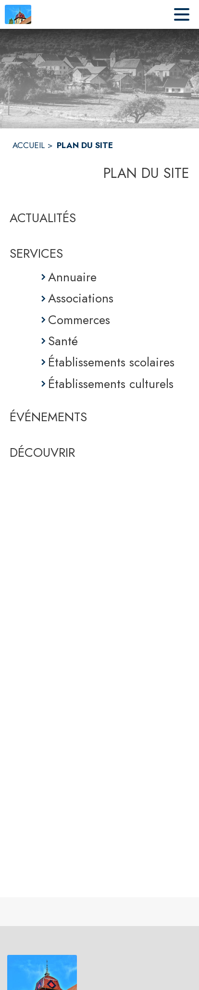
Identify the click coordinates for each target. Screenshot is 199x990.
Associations (80, 298)
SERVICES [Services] (36, 253)
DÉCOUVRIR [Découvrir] (42, 452)
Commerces (79, 320)
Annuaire (72, 277)
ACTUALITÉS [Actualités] (43, 218)
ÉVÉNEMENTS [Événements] (48, 417)
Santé (63, 341)
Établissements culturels (111, 384)
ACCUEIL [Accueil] (28, 145)
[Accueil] (18, 14)
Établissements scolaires (111, 362)
